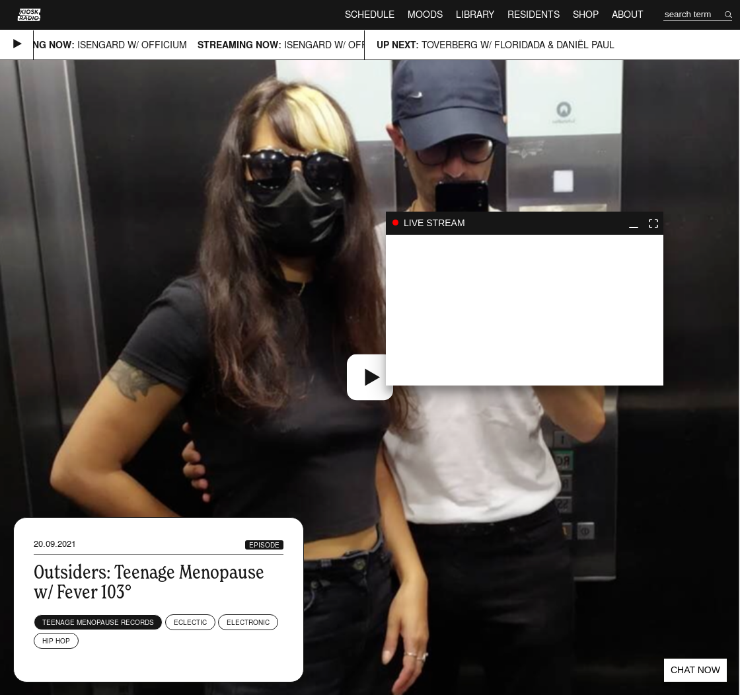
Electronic (248, 622)
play (524, 310)
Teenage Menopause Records (98, 622)
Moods (425, 14)
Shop (586, 14)
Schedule (369, 14)
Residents (533, 14)
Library (475, 14)
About (628, 14)
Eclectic (190, 622)
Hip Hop (56, 640)
